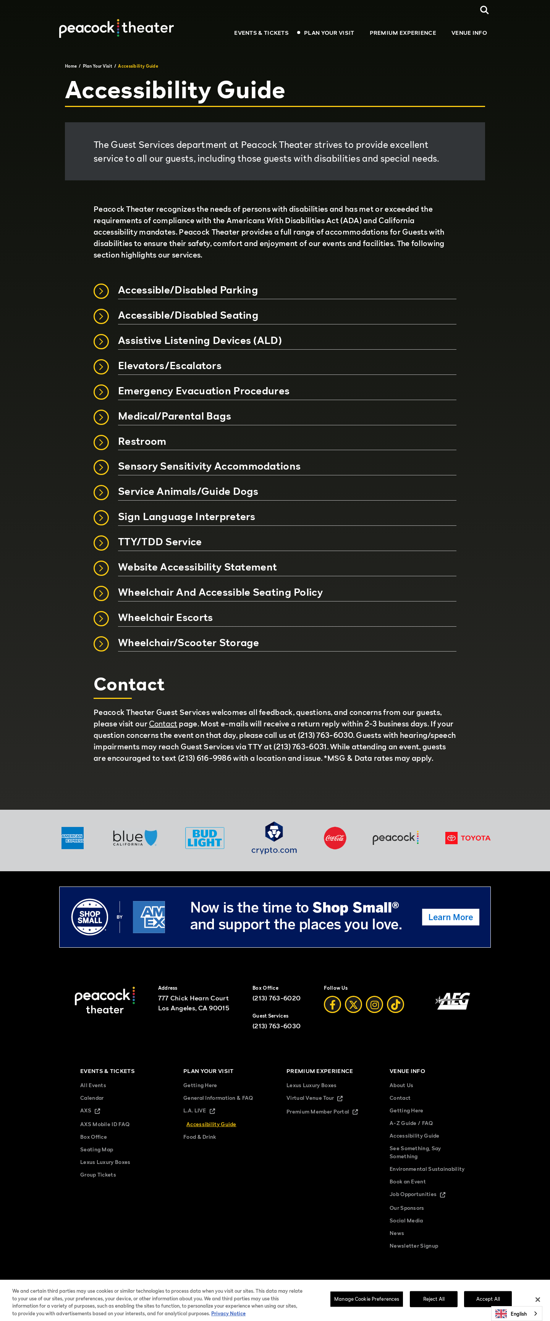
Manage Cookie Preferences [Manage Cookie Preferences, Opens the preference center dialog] (366, 1303)
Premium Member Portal (326, 1112)
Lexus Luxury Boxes (105, 1162)
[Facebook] (332, 1004)
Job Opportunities (424, 1195)
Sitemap (148, 1283)
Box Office (93, 1136)
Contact (163, 723)
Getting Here (200, 1085)
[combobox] (516, 1313)
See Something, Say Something (415, 1152)
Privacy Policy (241, 1283)
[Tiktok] (395, 1004)
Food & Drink (199, 1136)
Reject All (434, 1303)
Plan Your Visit (329, 32)
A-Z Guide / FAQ (411, 1123)
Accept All (488, 1303)
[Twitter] (353, 1004)
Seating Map (96, 1149)
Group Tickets (98, 1174)
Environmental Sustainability (427, 1168)
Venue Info (469, 32)
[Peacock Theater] (116, 28)
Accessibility (454, 1283)
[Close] (537, 1304)
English (511, 1313)
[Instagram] (374, 1004)
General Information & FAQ (218, 1097)
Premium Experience (403, 32)
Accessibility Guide (211, 1124)
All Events (93, 1085)
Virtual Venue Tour (321, 1098)
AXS (96, 1111)
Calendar (92, 1097)
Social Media (406, 1220)
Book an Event (408, 1181)
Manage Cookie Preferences (407, 1283)
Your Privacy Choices (350, 1283)
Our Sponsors (407, 1207)
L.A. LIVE (205, 1111)
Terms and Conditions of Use (192, 1283)
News (397, 1233)
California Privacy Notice (286, 1283)
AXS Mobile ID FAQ (104, 1124)
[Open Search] (484, 10)
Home (71, 66)
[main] (275, 430)
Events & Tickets (261, 32)
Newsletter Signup (414, 1245)
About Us (401, 1085)
